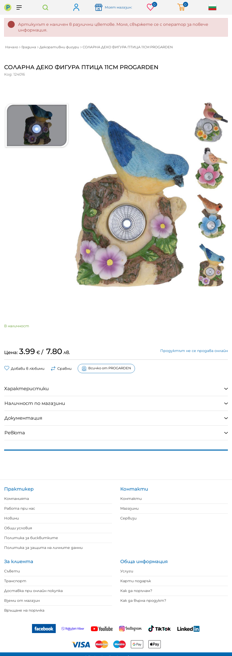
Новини (11, 518)
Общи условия (18, 528)
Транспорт (15, 581)
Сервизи (128, 518)
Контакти (131, 498)
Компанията (16, 498)
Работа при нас (19, 508)
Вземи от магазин (22, 600)
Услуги (126, 571)
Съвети (12, 571)
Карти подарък (135, 581)
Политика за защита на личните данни (43, 547)
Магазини (129, 508)
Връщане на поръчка (24, 610)
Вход (76, 7)
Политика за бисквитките (31, 537)
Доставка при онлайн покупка (33, 590)
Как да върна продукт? (143, 600)
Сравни (61, 368)
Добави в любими (24, 368)
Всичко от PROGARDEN (106, 368)
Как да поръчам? (136, 590)
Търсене (45, 7)
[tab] (116, 388)
